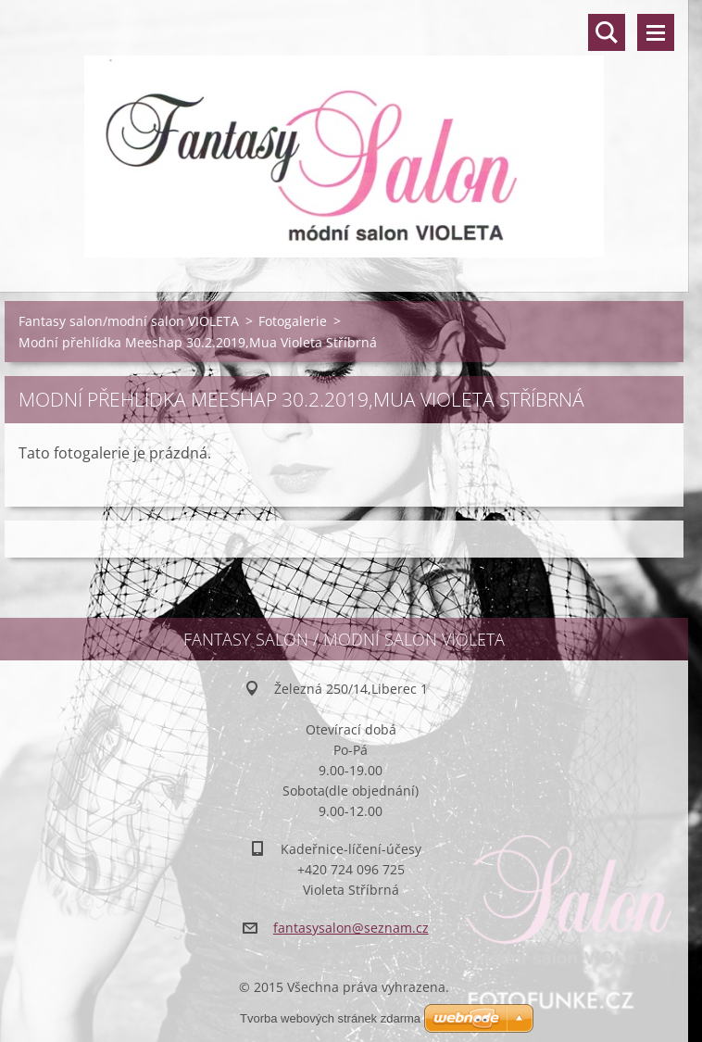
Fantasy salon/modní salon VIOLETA (129, 321)
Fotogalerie (292, 321)
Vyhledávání (606, 32)
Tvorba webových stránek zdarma (330, 1018)
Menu (655, 32)
